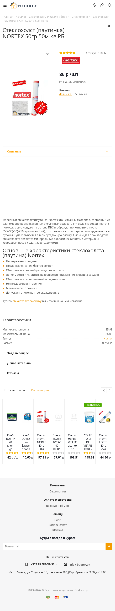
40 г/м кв (65, 94)
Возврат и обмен (57, 506)
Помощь (57, 514)
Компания (57, 485)
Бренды (57, 530)
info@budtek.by (80, 565)
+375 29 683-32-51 (42, 564)
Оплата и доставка (58, 500)
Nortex (107, 338)
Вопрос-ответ (58, 525)
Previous (104, 391)
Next (109, 391)
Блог (57, 520)
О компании (57, 491)
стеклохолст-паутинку (27, 301)
